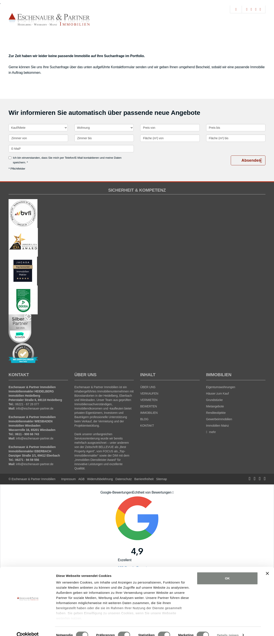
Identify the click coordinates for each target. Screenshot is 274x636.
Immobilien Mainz (217, 425)
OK (227, 571)
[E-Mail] (71, 148)
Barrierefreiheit (143, 479)
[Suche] (236, 9)
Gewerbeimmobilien (219, 419)
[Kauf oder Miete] (38, 127)
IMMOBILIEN (149, 412)
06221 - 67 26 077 (27, 404)
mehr (211, 432)
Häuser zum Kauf (217, 393)
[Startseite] (49, 19)
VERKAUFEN (149, 393)
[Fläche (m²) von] (170, 138)
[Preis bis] (236, 127)
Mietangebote (215, 406)
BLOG (144, 419)
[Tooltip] (173, 492)
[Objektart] (104, 127)
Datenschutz (123, 479)
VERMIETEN (149, 400)
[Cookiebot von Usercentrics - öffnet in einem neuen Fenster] (27, 627)
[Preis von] (170, 127)
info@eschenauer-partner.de (34, 408)
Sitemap (161, 479)
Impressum (68, 479)
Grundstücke (214, 400)
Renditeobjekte (216, 412)
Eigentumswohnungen (220, 387)
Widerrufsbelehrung (100, 479)
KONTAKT (147, 425)
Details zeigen (227, 627)
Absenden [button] (251, 160)
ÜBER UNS (147, 387)
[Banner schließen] (267, 566)
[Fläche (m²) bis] (236, 138)
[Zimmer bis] (104, 138)
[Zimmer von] (38, 138)
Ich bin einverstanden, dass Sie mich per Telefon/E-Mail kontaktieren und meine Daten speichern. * (65, 160)
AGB (81, 479)
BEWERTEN (148, 406)
